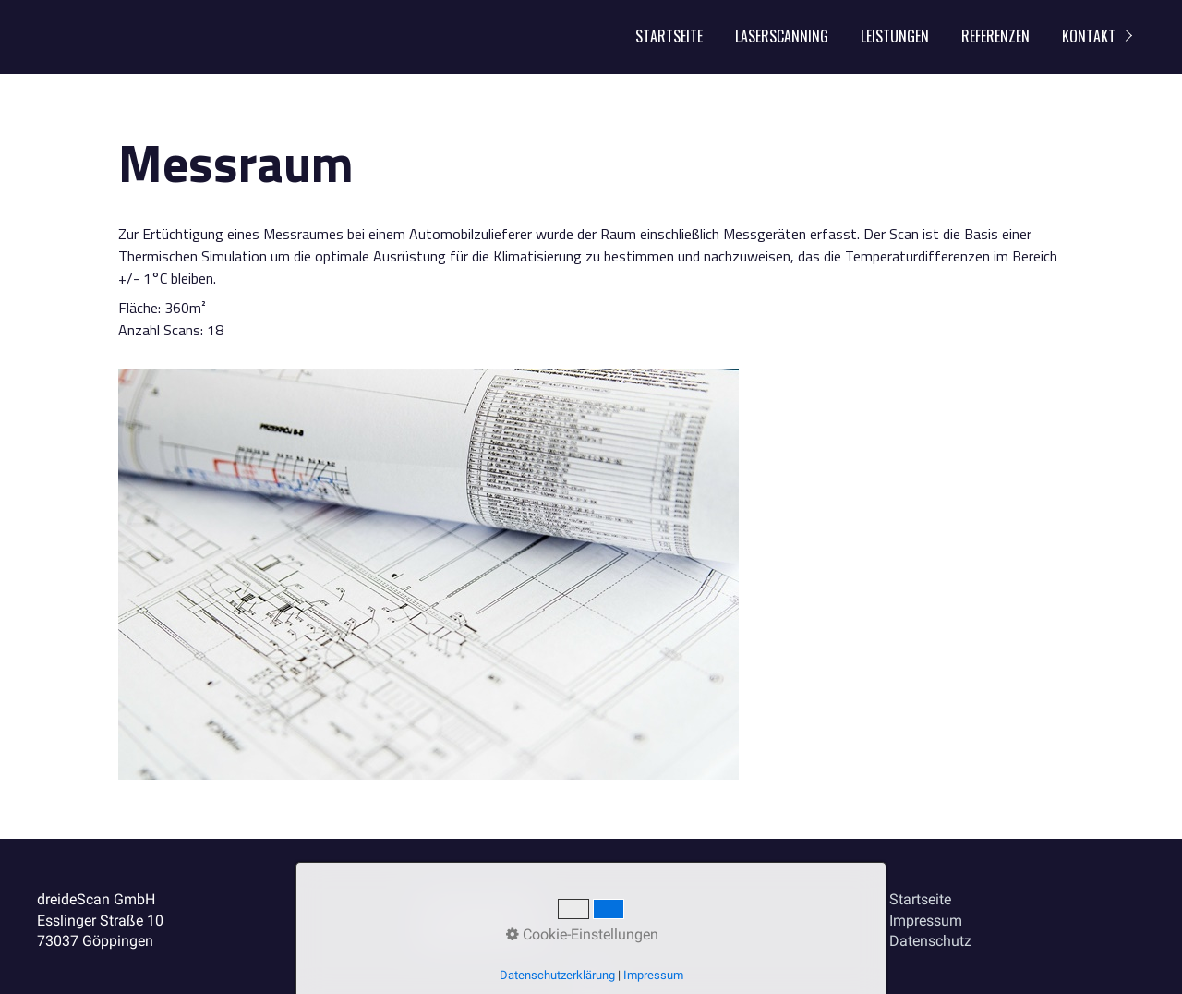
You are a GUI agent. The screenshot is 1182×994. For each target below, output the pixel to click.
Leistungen (895, 36)
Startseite (669, 36)
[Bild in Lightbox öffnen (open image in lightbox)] (428, 574)
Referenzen (995, 36)
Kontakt (1089, 36)
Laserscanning (781, 36)
